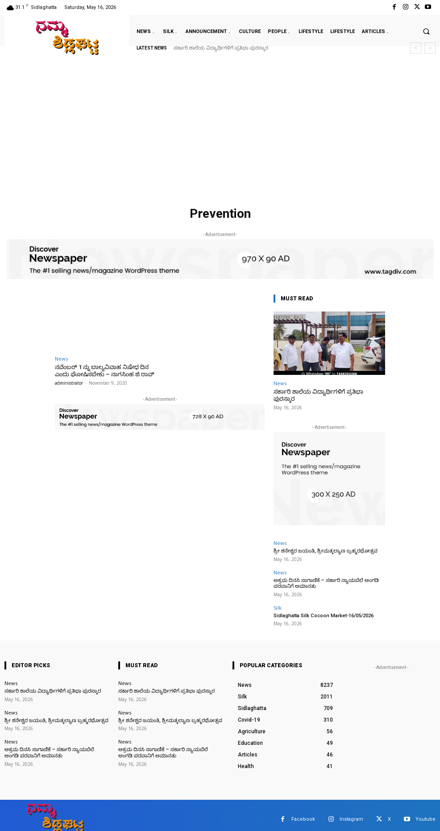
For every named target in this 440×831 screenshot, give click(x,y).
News (61, 358)
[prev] (415, 48)
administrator (69, 383)
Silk (278, 600)
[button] (426, 31)
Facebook (303, 811)
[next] (430, 48)
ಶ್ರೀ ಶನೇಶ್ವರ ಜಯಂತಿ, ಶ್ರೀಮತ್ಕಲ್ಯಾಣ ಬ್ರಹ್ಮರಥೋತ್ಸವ (324, 544)
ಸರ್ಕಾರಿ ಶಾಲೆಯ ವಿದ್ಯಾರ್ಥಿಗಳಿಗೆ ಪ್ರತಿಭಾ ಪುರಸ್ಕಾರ (221, 48)
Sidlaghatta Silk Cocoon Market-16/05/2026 (323, 608)
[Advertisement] (220, 135)
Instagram (351, 811)
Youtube (425, 811)
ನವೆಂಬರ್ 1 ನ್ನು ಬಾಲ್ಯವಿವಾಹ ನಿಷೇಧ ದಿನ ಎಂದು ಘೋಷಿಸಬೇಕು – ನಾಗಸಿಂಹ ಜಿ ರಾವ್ (103, 371)
